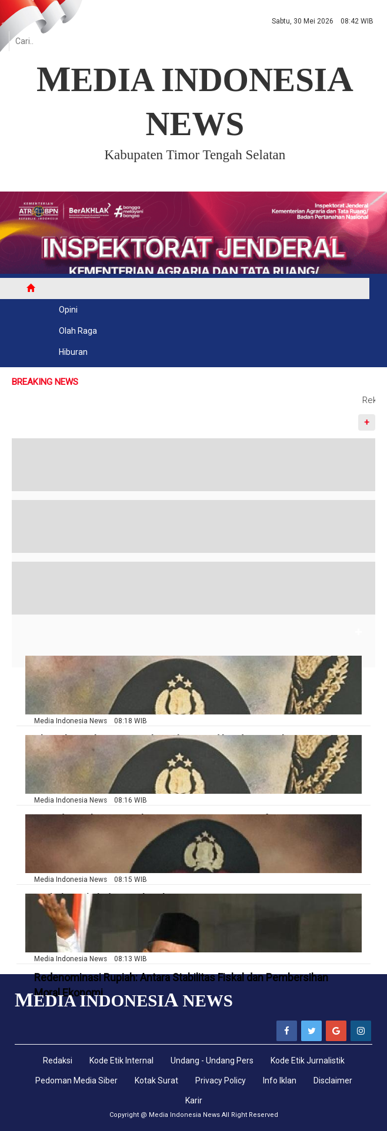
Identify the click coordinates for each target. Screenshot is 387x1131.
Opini (68, 309)
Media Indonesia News (184, 1115)
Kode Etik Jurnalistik (308, 1060)
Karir (193, 1100)
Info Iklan (279, 1080)
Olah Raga (78, 330)
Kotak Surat (156, 1080)
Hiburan (73, 352)
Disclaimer (332, 1080)
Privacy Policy (220, 1080)
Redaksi (57, 1060)
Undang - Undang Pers (212, 1060)
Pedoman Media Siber (76, 1080)
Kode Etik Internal (121, 1060)
